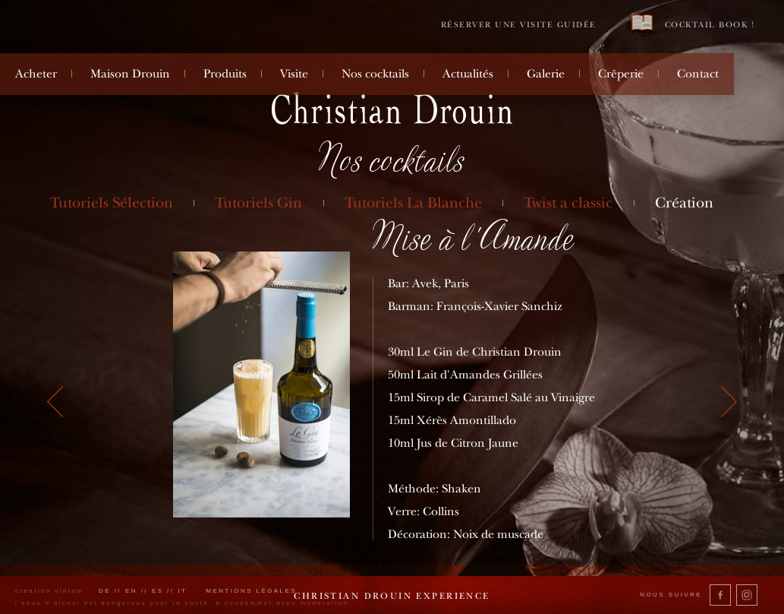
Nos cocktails (375, 74)
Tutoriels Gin (258, 202)
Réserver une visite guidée (519, 25)
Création (684, 202)
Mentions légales (251, 590)
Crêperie (621, 74)
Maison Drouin (130, 74)
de (105, 590)
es (158, 590)
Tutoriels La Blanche (413, 202)
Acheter (36, 74)
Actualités (467, 74)
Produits (225, 74)
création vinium (49, 590)
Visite (294, 74)
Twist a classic (568, 202)
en (131, 590)
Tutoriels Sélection (111, 202)
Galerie (546, 74)
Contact (698, 74)
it (182, 590)
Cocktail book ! (693, 23)
